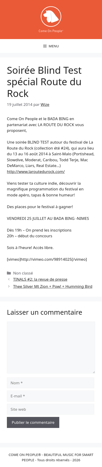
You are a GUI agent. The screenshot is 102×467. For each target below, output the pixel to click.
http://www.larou (36, 171)
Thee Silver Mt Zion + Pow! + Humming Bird (52, 286)
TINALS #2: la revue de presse (40, 279)
